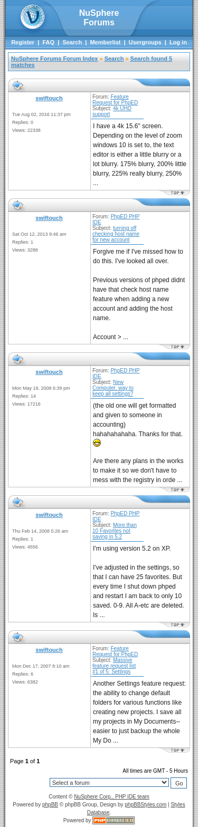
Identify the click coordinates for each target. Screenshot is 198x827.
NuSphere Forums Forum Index (54, 58)
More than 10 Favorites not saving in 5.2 (114, 531)
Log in (178, 42)
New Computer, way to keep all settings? (113, 388)
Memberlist (105, 42)
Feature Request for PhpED (115, 99)
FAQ (48, 42)
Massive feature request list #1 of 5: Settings (114, 666)
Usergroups (145, 42)
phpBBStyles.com (145, 804)
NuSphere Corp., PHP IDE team (111, 797)
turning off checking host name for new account (115, 234)
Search (72, 42)
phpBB (50, 804)
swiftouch (48, 98)
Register (22, 42)
